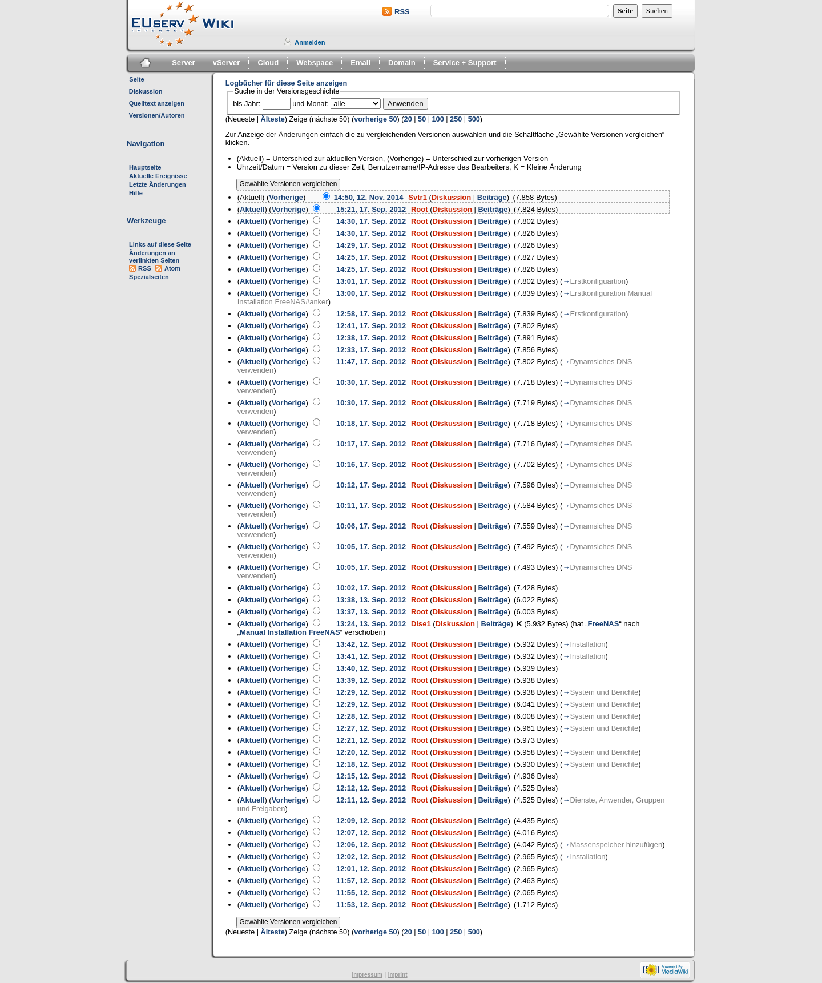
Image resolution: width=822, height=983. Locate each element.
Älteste (273, 119)
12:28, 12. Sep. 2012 (371, 716)
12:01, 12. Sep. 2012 (371, 868)
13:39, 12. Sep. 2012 (371, 680)
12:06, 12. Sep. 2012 (371, 844)
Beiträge (492, 197)
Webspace (314, 62)
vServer (226, 62)
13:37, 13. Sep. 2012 (371, 611)
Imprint (398, 975)
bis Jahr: (246, 104)
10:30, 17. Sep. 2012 (371, 382)
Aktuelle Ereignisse (158, 175)
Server (183, 62)
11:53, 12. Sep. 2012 (371, 904)
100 (438, 119)
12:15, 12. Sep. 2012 (371, 776)
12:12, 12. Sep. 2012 (371, 788)
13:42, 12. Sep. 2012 (371, 644)
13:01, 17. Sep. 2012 (371, 281)
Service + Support (465, 62)
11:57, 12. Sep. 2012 (371, 880)
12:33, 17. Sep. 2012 (371, 349)
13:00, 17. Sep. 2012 (371, 293)
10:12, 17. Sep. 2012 (371, 485)
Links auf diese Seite (160, 244)
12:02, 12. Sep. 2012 (371, 856)
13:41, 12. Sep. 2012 (371, 656)
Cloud (268, 62)
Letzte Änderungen (157, 184)
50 (422, 119)
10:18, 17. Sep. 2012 (371, 423)
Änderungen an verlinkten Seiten (154, 256)
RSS (402, 11)
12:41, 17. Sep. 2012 (371, 325)
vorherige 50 (375, 119)
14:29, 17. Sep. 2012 (371, 245)
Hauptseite (145, 167)
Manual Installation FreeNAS (290, 632)
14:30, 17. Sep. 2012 (371, 221)
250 (456, 119)
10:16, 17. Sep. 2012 (371, 464)
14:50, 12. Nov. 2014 (369, 197)
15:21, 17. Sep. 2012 (371, 209)
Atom (172, 268)
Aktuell (252, 209)
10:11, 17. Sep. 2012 (371, 505)
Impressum (367, 975)
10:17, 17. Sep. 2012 (371, 444)
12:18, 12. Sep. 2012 (371, 764)
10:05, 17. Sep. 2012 (371, 546)
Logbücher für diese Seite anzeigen (286, 83)
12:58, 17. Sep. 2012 (371, 313)
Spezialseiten (149, 276)
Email (360, 62)
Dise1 (421, 623)
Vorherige (286, 197)
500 (474, 119)
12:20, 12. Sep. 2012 (371, 752)
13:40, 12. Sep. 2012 (371, 668)
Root (419, 209)
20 (408, 119)
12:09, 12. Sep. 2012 (371, 820)
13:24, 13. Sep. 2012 (371, 623)
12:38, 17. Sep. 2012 (371, 337)
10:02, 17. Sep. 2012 (371, 587)
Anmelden (310, 42)
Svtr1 (417, 197)
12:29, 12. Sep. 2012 (371, 692)
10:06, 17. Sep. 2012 (371, 526)
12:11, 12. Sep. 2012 (371, 800)
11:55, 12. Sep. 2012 (371, 892)
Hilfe (136, 193)
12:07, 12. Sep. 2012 (371, 832)
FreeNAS (603, 623)
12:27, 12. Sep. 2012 (371, 728)
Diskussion (146, 91)
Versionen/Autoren (157, 115)
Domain (402, 62)
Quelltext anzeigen (156, 103)
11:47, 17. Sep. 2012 (371, 361)
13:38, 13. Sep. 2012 (371, 599)
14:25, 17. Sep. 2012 (371, 257)
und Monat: (310, 104)
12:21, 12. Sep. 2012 (371, 740)
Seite (136, 79)
